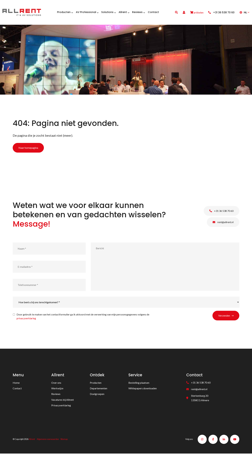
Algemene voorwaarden (48, 444)
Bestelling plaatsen (138, 387)
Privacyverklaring (61, 410)
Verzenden (224, 320)
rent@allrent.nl (223, 227)
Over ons (56, 387)
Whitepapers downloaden (142, 393)
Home (16, 387)
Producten (95, 387)
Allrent (32, 444)
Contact (17, 393)
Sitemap (64, 444)
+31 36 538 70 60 (221, 215)
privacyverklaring (26, 323)
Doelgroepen (97, 399)
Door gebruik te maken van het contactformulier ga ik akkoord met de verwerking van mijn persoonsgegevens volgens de (83, 321)
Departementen (98, 393)
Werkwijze (57, 393)
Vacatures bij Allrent (62, 404)
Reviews (55, 399)
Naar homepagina (28, 152)
